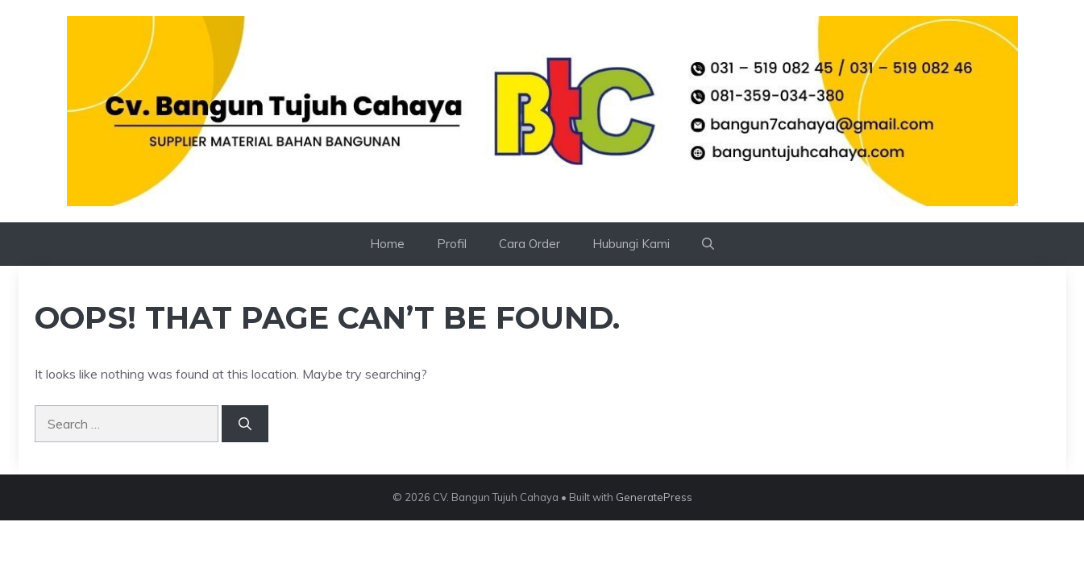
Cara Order (529, 243)
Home (387, 243)
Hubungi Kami (631, 243)
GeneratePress (654, 497)
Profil (452, 243)
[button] (708, 244)
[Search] (245, 423)
